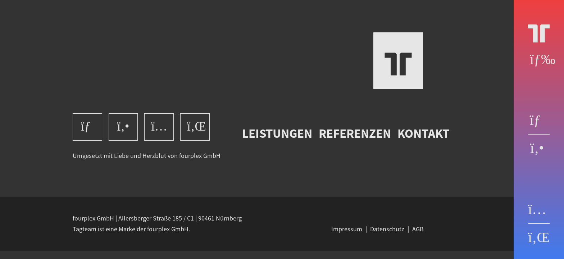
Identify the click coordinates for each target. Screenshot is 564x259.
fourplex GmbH (199, 156)
